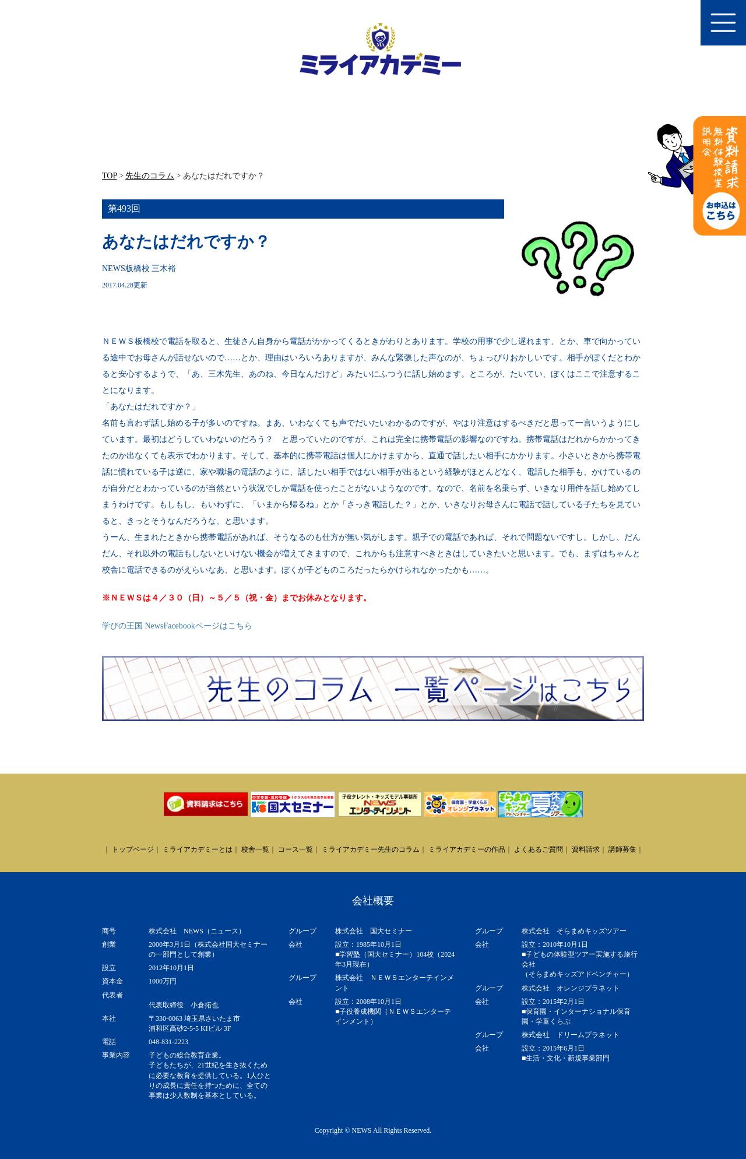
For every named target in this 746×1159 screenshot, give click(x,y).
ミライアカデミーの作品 (466, 849)
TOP (109, 175)
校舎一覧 (255, 849)
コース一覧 (295, 849)
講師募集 (622, 849)
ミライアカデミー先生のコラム (371, 849)
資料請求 (586, 849)
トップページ (133, 849)
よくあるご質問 (538, 849)
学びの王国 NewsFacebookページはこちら (177, 625)
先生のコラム (149, 175)
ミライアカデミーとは (198, 849)
